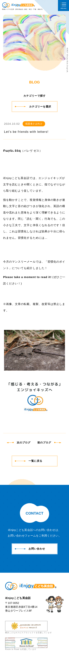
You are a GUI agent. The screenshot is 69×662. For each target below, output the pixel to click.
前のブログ (49, 442)
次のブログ (19, 442)
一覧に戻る (28, 460)
